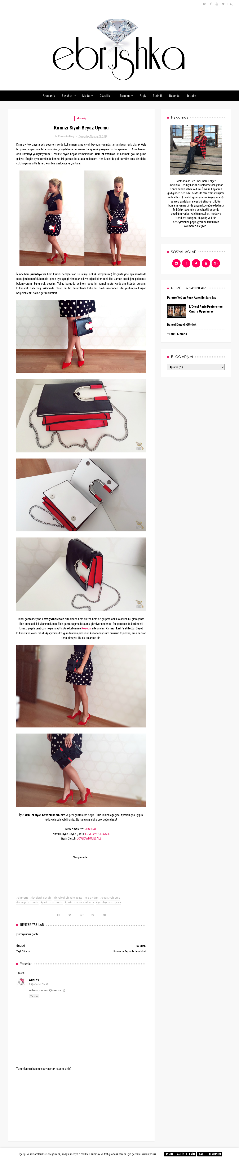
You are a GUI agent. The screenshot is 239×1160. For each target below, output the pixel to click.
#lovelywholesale (41, 897)
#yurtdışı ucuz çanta (108, 902)
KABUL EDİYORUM (210, 1154)
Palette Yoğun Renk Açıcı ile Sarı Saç (191, 298)
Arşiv (143, 96)
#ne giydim (91, 897)
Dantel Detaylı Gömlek (181, 325)
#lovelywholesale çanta (68, 897)
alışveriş (81, 118)
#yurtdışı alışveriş (52, 902)
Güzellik (105, 96)
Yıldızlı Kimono (177, 334)
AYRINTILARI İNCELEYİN (180, 1154)
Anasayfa (49, 96)
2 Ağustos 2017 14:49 (38, 984)
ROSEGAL (91, 829)
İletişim (191, 96)
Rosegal (86, 628)
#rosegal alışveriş (27, 902)
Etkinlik (158, 96)
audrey (34, 980)
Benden (125, 96)
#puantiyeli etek (110, 897)
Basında (174, 96)
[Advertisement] (81, 1103)
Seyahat (67, 96)
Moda (86, 96)
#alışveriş (22, 897)
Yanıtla (34, 996)
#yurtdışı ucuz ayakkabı (79, 902)
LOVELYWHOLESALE (97, 834)
